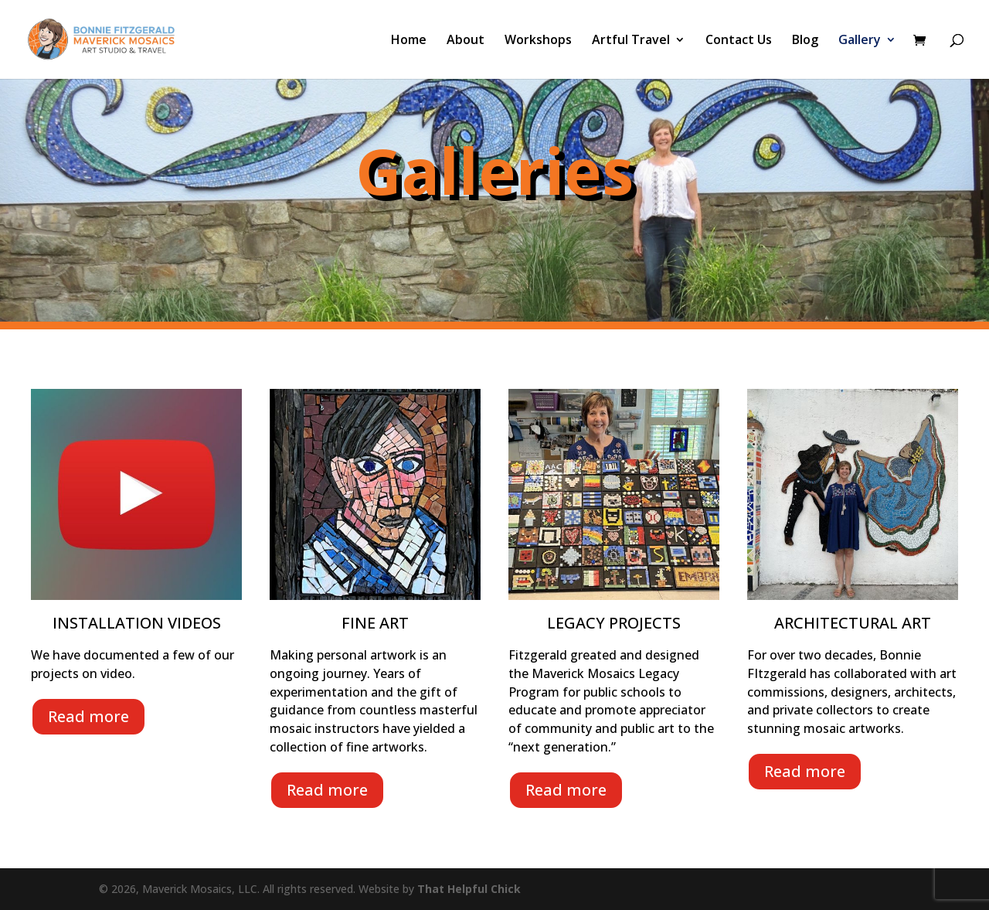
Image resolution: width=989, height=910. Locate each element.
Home (409, 41)
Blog (805, 41)
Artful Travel (631, 41)
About (465, 41)
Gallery (859, 41)
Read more (88, 716)
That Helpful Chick (469, 888)
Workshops (538, 41)
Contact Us (738, 41)
